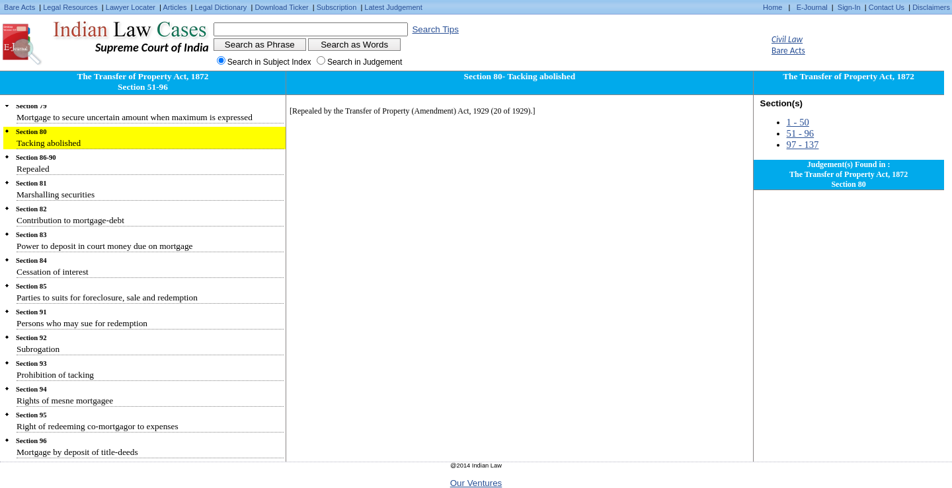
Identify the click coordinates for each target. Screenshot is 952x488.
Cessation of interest (53, 272)
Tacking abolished (49, 143)
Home (772, 7)
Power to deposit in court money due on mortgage (105, 246)
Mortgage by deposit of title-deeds (77, 452)
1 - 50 (798, 122)
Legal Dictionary (221, 7)
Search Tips (435, 29)
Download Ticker (281, 7)
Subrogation (38, 349)
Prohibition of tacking (55, 375)
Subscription (337, 7)
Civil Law (787, 39)
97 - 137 (803, 144)
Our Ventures (476, 483)
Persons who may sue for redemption (82, 323)
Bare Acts (19, 7)
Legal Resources (70, 7)
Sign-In (849, 7)
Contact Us (886, 7)
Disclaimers (931, 7)
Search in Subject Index (269, 62)
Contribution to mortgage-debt (70, 220)
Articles (174, 7)
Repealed (33, 169)
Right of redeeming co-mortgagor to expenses (97, 426)
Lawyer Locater (130, 7)
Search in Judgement (364, 62)
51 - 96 (800, 133)
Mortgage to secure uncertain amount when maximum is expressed (135, 117)
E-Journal (812, 7)
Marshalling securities (56, 194)
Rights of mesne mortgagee (65, 400)
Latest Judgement (393, 7)
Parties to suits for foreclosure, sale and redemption (107, 297)
